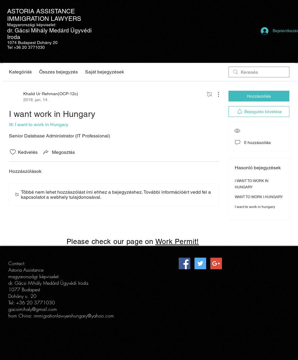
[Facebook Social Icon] (184, 263)
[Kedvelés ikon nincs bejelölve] (13, 152)
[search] (258, 72)
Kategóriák (20, 72)
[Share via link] (58, 152)
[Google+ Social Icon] (216, 263)
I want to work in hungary (255, 207)
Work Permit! (177, 241)
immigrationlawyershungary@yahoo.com (74, 315)
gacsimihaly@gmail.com (32, 309)
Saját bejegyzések (104, 72)
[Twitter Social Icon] (200, 263)
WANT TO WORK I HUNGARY (259, 197)
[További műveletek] (215, 94)
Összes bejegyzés (58, 72)
